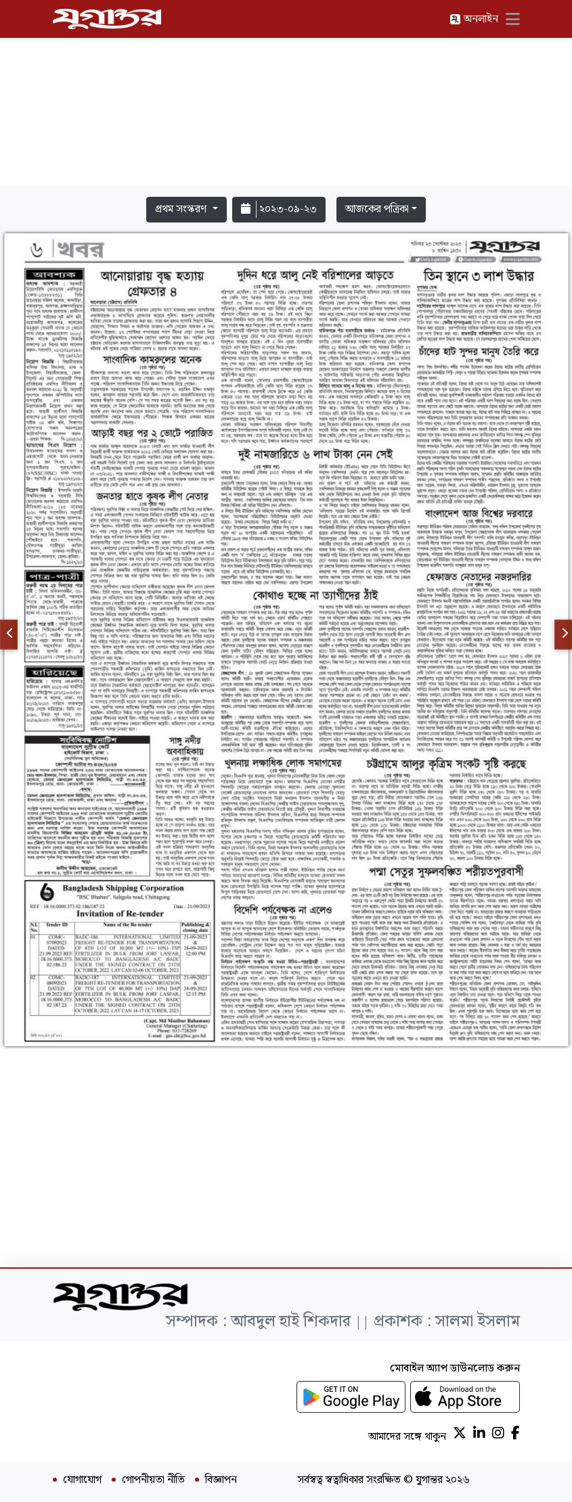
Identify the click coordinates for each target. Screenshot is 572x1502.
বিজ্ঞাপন (221, 1480)
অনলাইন (473, 19)
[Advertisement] (286, 96)
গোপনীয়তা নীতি (153, 1480)
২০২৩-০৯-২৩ (279, 209)
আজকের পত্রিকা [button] (377, 209)
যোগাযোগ (82, 1480)
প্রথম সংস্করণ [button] (182, 209)
